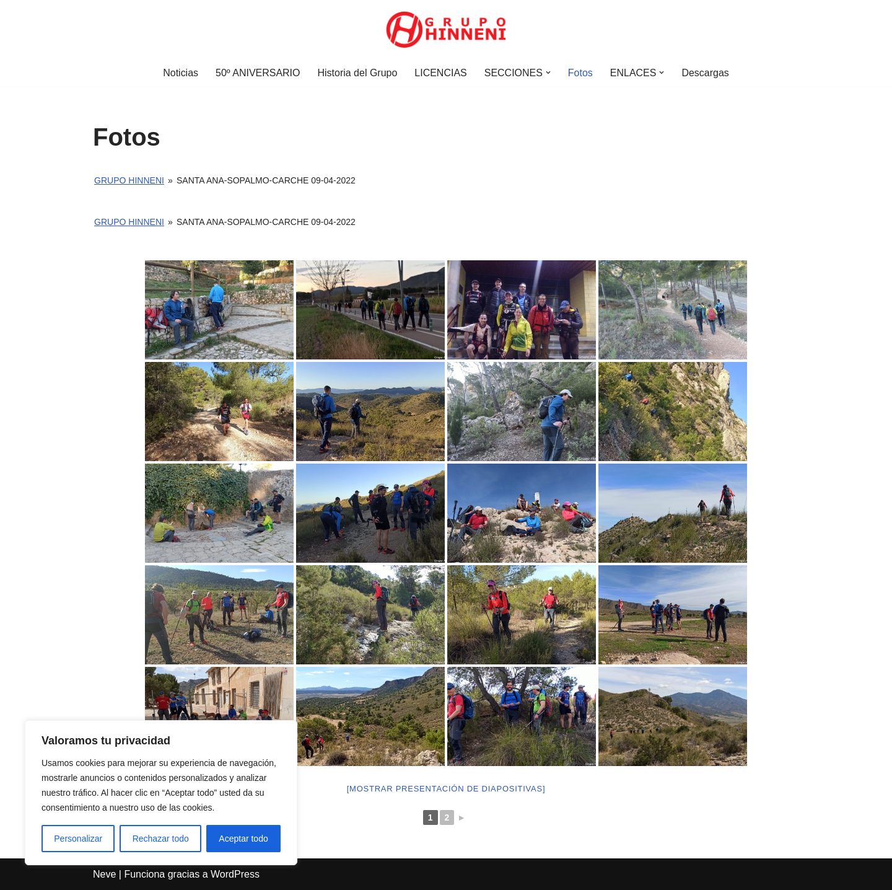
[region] (161, 792)
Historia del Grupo (357, 73)
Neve (104, 874)
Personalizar (78, 839)
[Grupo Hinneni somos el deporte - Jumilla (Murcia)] (446, 29)
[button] (548, 72)
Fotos (580, 73)
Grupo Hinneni (129, 180)
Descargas (705, 73)
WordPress (235, 874)
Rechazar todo (161, 839)
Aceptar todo (243, 839)
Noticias (180, 73)
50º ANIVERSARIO (258, 73)
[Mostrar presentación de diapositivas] (446, 788)
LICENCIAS (440, 73)
